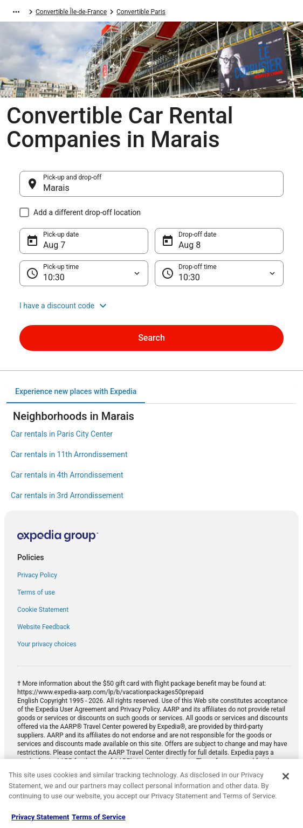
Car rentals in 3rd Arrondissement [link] (67, 495)
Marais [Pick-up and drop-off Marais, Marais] (56, 188)
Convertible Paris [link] (141, 12)
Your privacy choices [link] (47, 644)
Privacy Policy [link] (37, 575)
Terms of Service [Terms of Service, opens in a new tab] (98, 817)
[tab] (75, 391)
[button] (151, 305)
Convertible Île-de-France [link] (71, 12)
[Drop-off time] (219, 273)
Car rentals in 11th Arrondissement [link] (69, 454)
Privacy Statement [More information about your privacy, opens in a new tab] (40, 817)
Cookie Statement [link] (42, 609)
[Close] (286, 776)
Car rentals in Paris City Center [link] (62, 434)
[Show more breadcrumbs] (16, 12)
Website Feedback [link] (43, 627)
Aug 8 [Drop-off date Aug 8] (189, 245)
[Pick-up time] (83, 273)
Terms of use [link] (36, 592)
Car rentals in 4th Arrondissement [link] (67, 475)
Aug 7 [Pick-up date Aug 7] (54, 245)
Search (151, 338)
